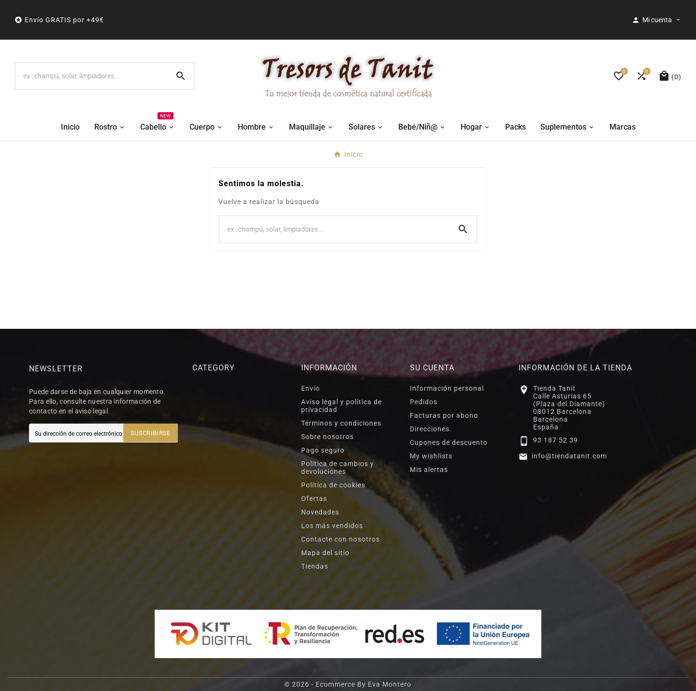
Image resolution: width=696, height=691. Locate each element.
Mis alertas (429, 469)
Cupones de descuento (449, 442)
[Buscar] (91, 76)
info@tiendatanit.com (569, 456)
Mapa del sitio (325, 553)
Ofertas (314, 498)
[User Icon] (657, 20)
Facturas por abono (444, 415)
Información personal (447, 388)
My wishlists (431, 456)
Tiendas (314, 566)
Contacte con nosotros (340, 539)
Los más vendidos (332, 525)
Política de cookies (333, 485)
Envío (310, 388)
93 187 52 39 (555, 440)
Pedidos (423, 402)
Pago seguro (323, 450)
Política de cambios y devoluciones (337, 467)
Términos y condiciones (341, 423)
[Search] (181, 76)
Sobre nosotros (327, 437)
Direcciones (430, 429)
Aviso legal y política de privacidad (341, 405)
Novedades (320, 512)
